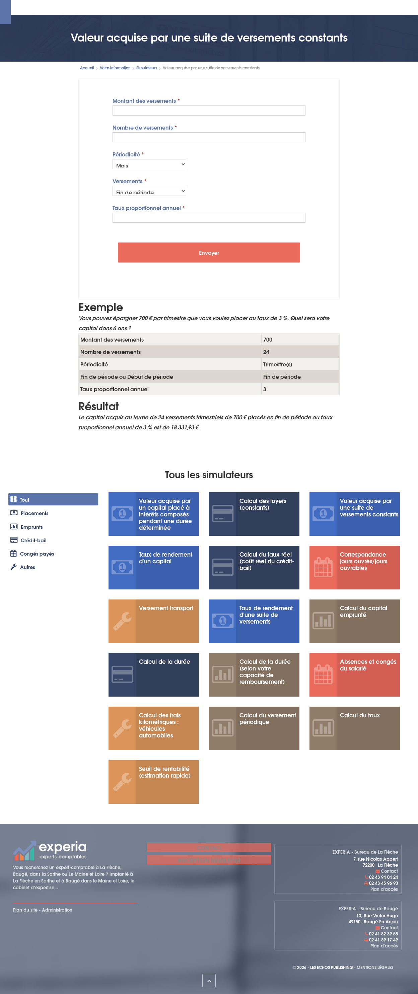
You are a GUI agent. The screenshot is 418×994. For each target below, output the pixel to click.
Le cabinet (95, 7)
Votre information (238, 7)
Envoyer (209, 252)
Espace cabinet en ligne (182, 7)
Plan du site (25, 909)
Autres (25, 588)
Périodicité (126, 153)
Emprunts (29, 535)
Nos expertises (131, 7)
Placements (32, 518)
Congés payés (35, 570)
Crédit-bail (31, 553)
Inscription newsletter (209, 860)
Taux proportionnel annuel (147, 207)
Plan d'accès (384, 888)
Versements (127, 180)
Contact (323, 7)
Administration (57, 909)
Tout (22, 501)
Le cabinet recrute (286, 7)
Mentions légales (375, 967)
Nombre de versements (143, 127)
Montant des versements (144, 100)
